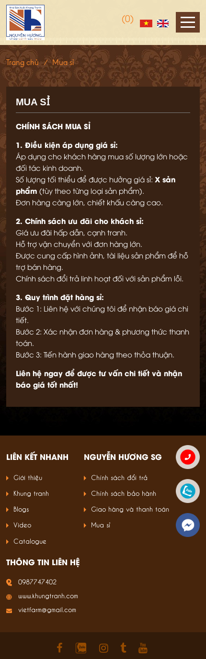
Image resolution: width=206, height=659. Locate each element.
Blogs (21, 508)
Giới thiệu (27, 476)
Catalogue (29, 540)
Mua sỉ (100, 524)
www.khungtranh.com (48, 595)
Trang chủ (22, 62)
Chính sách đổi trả (119, 476)
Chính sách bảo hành (123, 492)
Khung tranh (31, 492)
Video (22, 524)
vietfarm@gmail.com (47, 609)
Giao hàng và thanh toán (130, 508)
